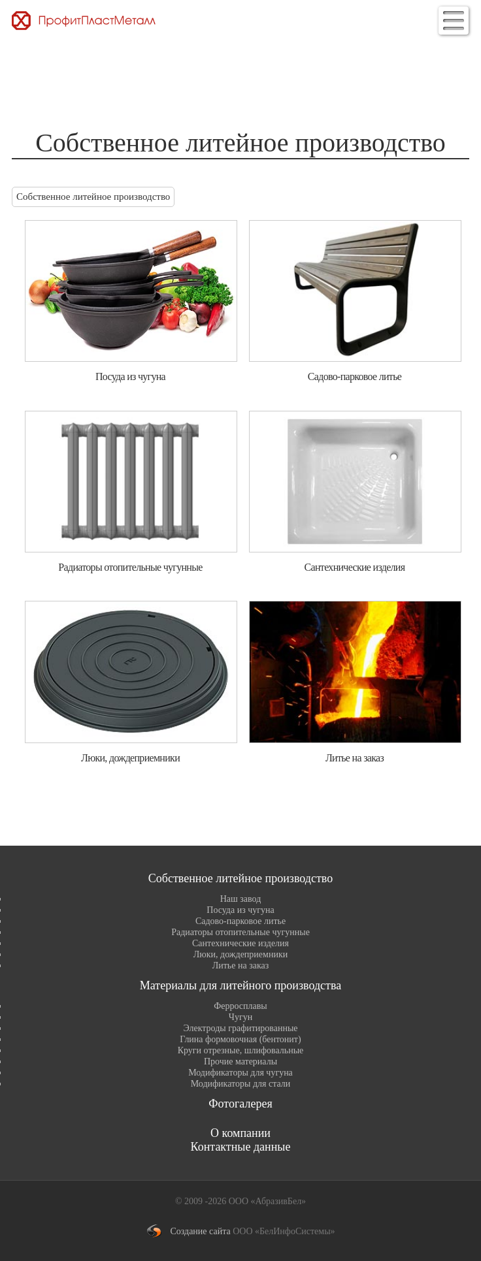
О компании (240, 1133)
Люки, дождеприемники (240, 954)
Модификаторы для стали (241, 1084)
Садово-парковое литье (240, 921)
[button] (454, 21)
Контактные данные (241, 1146)
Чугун (240, 1017)
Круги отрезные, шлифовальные (241, 1050)
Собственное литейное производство (93, 196)
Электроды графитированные (240, 1028)
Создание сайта (200, 1231)
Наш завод (240, 899)
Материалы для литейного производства (240, 985)
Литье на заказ (240, 965)
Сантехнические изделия (240, 943)
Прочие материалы (240, 1061)
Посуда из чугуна (240, 910)
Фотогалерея (240, 1103)
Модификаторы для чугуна (240, 1072)
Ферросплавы (240, 1006)
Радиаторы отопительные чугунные (240, 932)
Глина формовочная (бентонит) (240, 1039)
